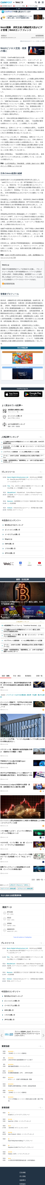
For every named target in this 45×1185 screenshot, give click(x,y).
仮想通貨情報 (40, 35)
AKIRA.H (3, 35)
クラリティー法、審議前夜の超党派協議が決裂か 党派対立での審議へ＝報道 (16, 751)
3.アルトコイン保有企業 (25, 888)
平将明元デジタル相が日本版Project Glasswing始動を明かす (12, 762)
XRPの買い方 (9, 544)
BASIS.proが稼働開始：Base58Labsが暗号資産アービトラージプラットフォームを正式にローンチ (24, 479)
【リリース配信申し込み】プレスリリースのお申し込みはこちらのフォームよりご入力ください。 (27, 1033)
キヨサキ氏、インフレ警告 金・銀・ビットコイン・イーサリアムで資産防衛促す (16, 844)
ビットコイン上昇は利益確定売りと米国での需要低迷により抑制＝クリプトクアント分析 (22, 822)
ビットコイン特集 (19, 6)
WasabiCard (11, 492)
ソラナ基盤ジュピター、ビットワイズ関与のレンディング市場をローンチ (16, 832)
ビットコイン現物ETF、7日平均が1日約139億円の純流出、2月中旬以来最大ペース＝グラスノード (16, 704)
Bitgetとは (8, 539)
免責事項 (23, 1180)
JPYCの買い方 (10, 553)
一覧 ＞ (41, 621)
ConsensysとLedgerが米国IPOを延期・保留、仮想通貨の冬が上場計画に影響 (15, 786)
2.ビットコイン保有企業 (8, 888)
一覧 (40, 437)
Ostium (9, 508)
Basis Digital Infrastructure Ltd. (18, 477)
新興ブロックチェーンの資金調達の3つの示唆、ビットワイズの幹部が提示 (15, 868)
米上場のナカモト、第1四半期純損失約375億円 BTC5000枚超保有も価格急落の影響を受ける (15, 685)
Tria (8, 486)
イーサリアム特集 (32, 6)
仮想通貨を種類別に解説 (15, 410)
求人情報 (23, 1176)
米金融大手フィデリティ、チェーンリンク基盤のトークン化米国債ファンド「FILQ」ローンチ (16, 857)
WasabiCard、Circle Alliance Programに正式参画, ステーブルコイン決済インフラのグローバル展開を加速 (24, 495)
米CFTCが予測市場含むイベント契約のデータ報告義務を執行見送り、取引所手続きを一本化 (16, 774)
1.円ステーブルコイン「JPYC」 (19, 885)
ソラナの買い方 (10, 548)
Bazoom (10, 501)
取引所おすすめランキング (14, 525)
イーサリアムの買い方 (12, 534)
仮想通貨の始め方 (6, 6)
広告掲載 (23, 1172)
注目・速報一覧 (37, 880)
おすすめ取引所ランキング (16, 424)
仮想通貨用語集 (9, 283)
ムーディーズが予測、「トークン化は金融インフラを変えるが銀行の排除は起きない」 (22, 740)
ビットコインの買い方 (15, 416)
